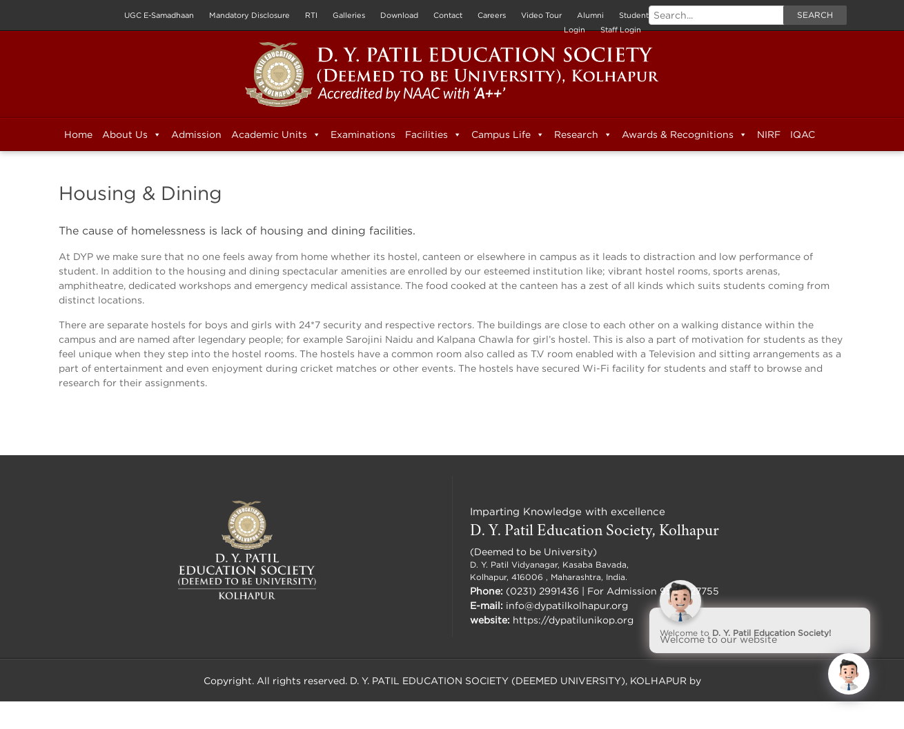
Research (583, 134)
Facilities (433, 134)
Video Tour (541, 15)
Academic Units (276, 134)
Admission (196, 134)
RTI (311, 15)
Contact (447, 15)
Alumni (590, 15)
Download (399, 15)
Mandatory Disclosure (249, 15)
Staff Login (620, 30)
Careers (492, 15)
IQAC (802, 134)
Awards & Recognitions (684, 134)
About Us (131, 134)
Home (78, 134)
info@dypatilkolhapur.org (567, 605)
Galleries (349, 15)
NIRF (768, 134)
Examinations (363, 134)
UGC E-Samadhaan (159, 15)
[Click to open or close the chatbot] (848, 674)
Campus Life (507, 134)
